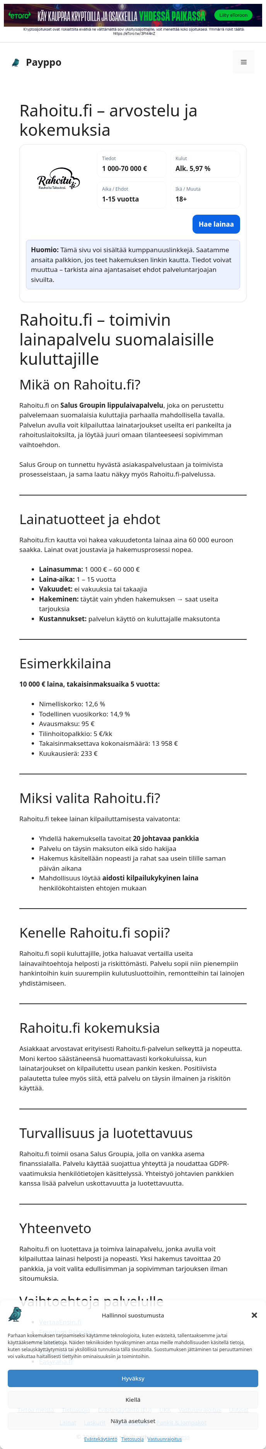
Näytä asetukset (133, 1421)
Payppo (43, 61)
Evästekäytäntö (101, 1439)
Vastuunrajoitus (165, 1439)
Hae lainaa (216, 224)
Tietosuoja (132, 1439)
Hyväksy (132, 1378)
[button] (254, 1315)
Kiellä (133, 1399)
